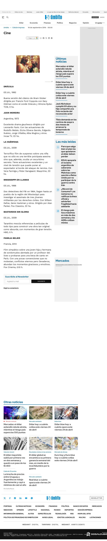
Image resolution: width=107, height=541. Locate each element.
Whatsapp (32, 498)
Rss (72, 514)
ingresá (102, 17)
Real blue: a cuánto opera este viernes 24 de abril (39, 482)
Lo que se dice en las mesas (55, 12)
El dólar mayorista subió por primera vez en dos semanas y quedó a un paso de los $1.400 (15, 460)
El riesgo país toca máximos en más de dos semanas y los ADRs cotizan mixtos (68, 216)
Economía (34, 23)
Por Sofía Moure (9, 489)
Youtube (26, 498)
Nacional (45, 510)
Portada (8, 506)
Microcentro (96, 12)
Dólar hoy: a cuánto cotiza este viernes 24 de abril (65, 95)
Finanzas (47, 23)
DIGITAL (30, 524)
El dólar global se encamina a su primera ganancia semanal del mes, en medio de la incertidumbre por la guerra (40, 462)
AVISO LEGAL (47, 517)
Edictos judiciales (66, 517)
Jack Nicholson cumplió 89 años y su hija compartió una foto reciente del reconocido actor (66, 108)
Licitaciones (95, 517)
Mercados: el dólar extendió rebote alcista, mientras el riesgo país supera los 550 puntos (65, 71)
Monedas (59, 265)
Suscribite (41, 281)
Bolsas (64, 265)
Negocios (73, 23)
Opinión (86, 23)
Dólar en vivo (19, 12)
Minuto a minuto (11, 421)
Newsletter (102, 22)
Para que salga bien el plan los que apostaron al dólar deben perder (68, 151)
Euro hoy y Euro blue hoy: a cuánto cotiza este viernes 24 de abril (66, 458)
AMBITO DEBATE (73, 524)
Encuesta (85, 12)
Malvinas (29, 12)
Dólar (21, 23)
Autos (31, 514)
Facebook (9, 498)
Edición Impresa (85, 510)
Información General (14, 514)
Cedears (79, 265)
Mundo (57, 510)
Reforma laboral (74, 12)
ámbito (6, 27)
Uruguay (98, 23)
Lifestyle (32, 510)
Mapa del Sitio (84, 514)
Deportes (69, 510)
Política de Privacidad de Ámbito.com (21, 517)
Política (60, 23)
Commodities (71, 265)
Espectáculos (44, 514)
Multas (82, 517)
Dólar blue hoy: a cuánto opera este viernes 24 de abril (65, 84)
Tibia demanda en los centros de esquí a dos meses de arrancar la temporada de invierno (66, 125)
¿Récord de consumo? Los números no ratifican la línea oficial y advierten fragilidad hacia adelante (69, 198)
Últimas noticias (23, 506)
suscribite (95, 17)
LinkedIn (20, 498)
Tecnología (60, 514)
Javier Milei (39, 12)
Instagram (15, 498)
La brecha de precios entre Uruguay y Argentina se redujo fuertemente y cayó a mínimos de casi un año (15, 479)
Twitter (5, 498)
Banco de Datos (80, 506)
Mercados (97, 506)
